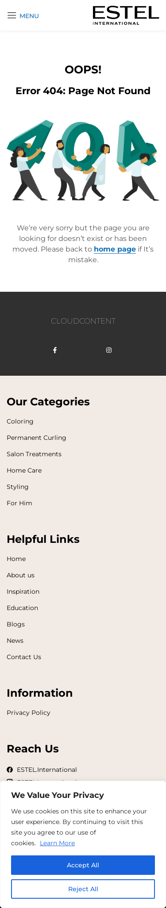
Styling (18, 487)
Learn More (57, 843)
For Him (19, 503)
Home (16, 559)
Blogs (16, 624)
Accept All (83, 865)
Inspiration (23, 591)
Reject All (83, 889)
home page (115, 249)
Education (22, 608)
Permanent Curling (36, 438)
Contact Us (24, 657)
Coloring (20, 421)
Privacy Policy (28, 713)
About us (21, 575)
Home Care (24, 470)
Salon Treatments (34, 454)
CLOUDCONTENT (83, 321)
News (15, 641)
